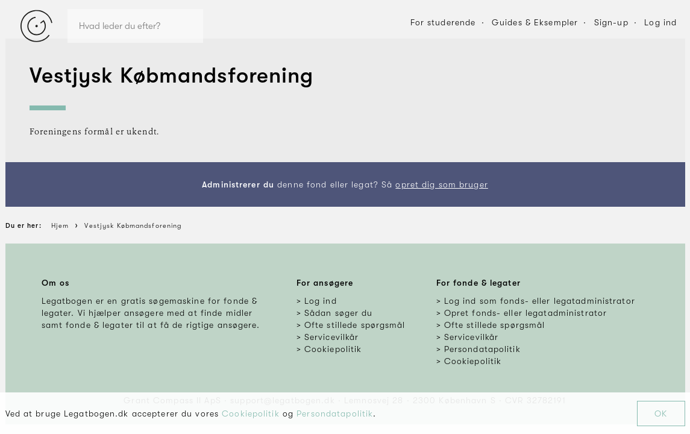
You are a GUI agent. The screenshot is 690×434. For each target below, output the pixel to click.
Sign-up (611, 22)
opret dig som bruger (441, 184)
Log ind (660, 22)
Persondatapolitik (334, 413)
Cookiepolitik (251, 413)
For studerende (443, 22)
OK (660, 413)
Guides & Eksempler (535, 22)
